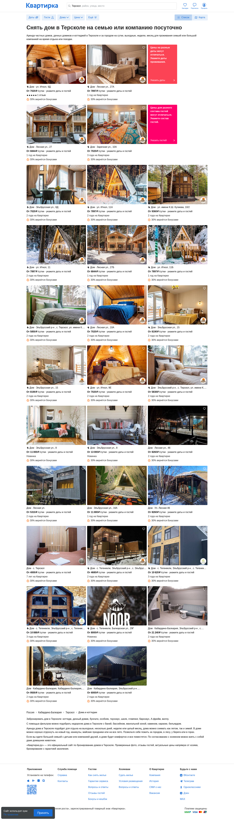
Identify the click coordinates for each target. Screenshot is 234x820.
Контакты (63, 781)
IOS (28, 780)
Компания (154, 775)
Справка (62, 775)
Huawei (38, 780)
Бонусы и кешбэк (97, 799)
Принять (43, 812)
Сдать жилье (126, 775)
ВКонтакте (189, 775)
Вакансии (154, 793)
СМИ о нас (155, 787)
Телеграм (189, 781)
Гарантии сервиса (98, 781)
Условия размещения (131, 781)
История (154, 781)
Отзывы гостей (96, 793)
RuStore (43, 780)
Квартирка (44, 6)
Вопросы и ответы (98, 787)
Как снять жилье (97, 775)
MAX (182, 799)
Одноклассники (192, 787)
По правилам (11, 813)
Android (33, 780)
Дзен (186, 793)
